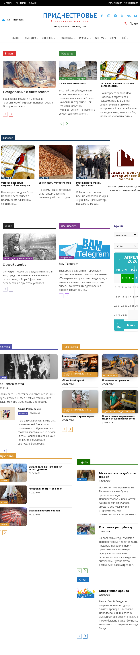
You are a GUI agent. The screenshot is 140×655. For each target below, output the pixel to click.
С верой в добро (14, 264)
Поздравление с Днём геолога (26, 92)
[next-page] (11, 114)
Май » (131, 325)
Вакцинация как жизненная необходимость (45, 468)
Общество (67, 53)
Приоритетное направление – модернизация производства (118, 417)
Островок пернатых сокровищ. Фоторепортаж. (117, 84)
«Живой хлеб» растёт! (74, 380)
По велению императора (72, 83)
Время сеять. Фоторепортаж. (55, 183)
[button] (129, 23)
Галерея (105, 79)
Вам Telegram (68, 264)
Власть (9, 53)
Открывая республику (116, 527)
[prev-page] (5, 114)
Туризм (83, 462)
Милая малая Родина (72, 79)
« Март (120, 325)
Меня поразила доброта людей (117, 475)
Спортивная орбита (85, 596)
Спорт (82, 579)
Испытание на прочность (115, 380)
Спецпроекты (69, 226)
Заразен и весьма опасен (44, 510)
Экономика (71, 346)
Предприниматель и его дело (77, 374)
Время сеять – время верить (78, 416)
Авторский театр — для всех (45, 488)
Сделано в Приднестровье (118, 411)
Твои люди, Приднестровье (18, 258)
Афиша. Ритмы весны (29, 409)
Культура (23, 413)
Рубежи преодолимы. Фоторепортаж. (88, 184)
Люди (8, 226)
